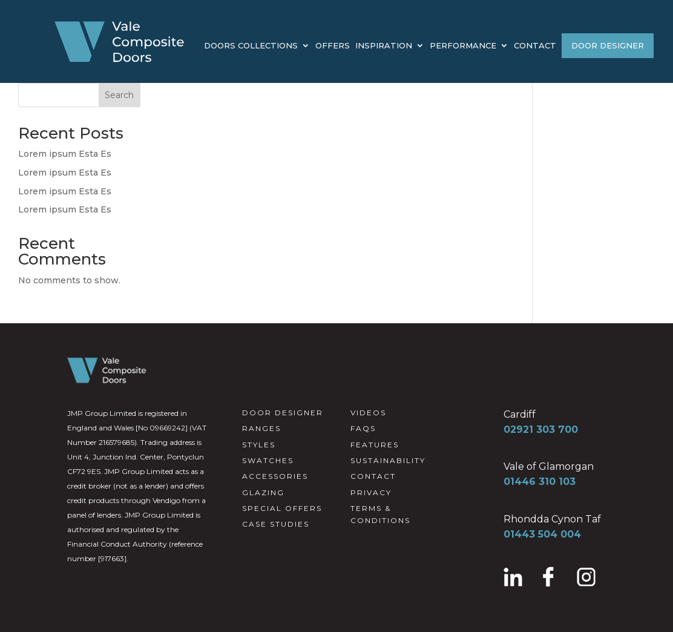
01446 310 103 (540, 481)
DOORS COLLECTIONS (251, 46)
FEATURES (374, 444)
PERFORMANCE (463, 46)
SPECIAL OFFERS (282, 508)
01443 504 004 (542, 534)
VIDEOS (368, 412)
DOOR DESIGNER (607, 45)
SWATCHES (268, 460)
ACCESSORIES (275, 476)
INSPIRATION (383, 46)
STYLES (258, 444)
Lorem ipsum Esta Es (64, 153)
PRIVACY (371, 492)
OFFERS (332, 46)
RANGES (261, 428)
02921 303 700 (541, 429)
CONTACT (535, 46)
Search (119, 95)
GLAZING (263, 492)
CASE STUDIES (275, 523)
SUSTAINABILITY (387, 460)
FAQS (363, 428)
